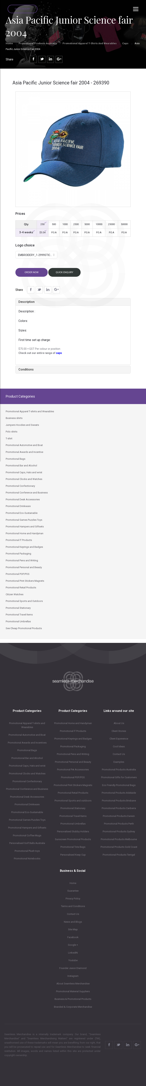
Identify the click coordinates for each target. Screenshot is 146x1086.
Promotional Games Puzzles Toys (27, 819)
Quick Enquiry (22, 9)
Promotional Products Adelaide (119, 792)
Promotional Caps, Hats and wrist (27, 765)
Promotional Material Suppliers (73, 991)
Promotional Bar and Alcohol (27, 758)
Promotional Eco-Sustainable (27, 812)
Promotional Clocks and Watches (27, 773)
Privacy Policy (73, 898)
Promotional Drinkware (27, 804)
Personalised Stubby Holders (73, 831)
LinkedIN (73, 952)
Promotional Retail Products (73, 792)
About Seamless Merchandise (73, 983)
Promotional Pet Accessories (73, 769)
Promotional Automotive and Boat (27, 734)
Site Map (73, 929)
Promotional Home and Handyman (73, 723)
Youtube (73, 960)
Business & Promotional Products (73, 999)
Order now (32, 272)
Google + (73, 944)
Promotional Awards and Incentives (27, 742)
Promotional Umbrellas (73, 823)
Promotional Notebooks (27, 858)
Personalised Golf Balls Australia (27, 843)
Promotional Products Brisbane (119, 800)
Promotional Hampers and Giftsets (27, 827)
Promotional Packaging (73, 746)
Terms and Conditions (73, 906)
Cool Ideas (119, 746)
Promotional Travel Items (73, 816)
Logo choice (25, 245)
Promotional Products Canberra (119, 808)
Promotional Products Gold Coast (119, 846)
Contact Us (119, 754)
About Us (119, 723)
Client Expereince (119, 738)
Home (9, 43)
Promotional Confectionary (27, 781)
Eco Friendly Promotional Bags (119, 785)
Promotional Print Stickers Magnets (73, 785)
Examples (118, 761)
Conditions (26, 369)
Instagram (73, 976)
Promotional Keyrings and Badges (73, 738)
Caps (125, 43)
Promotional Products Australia (38, 43)
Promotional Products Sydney (119, 831)
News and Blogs (73, 921)
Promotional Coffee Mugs (27, 835)
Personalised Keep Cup (73, 854)
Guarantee (73, 890)
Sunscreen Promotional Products (73, 839)
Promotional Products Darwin (119, 816)
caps (59, 353)
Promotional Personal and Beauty (73, 761)
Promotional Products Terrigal (119, 854)
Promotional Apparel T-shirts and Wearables (90, 43)
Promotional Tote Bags (72, 846)
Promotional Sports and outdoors (73, 800)
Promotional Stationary (72, 808)
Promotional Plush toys (27, 850)
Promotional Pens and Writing (73, 754)
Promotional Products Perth (119, 823)
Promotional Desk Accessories (27, 796)
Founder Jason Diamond (72, 968)
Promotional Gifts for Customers (119, 777)
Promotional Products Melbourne (119, 839)
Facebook (73, 937)
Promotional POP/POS (73, 777)
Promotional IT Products (73, 731)
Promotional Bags (27, 750)
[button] (36, 254)
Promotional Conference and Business (27, 789)
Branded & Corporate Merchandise (73, 1006)
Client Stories (119, 731)
